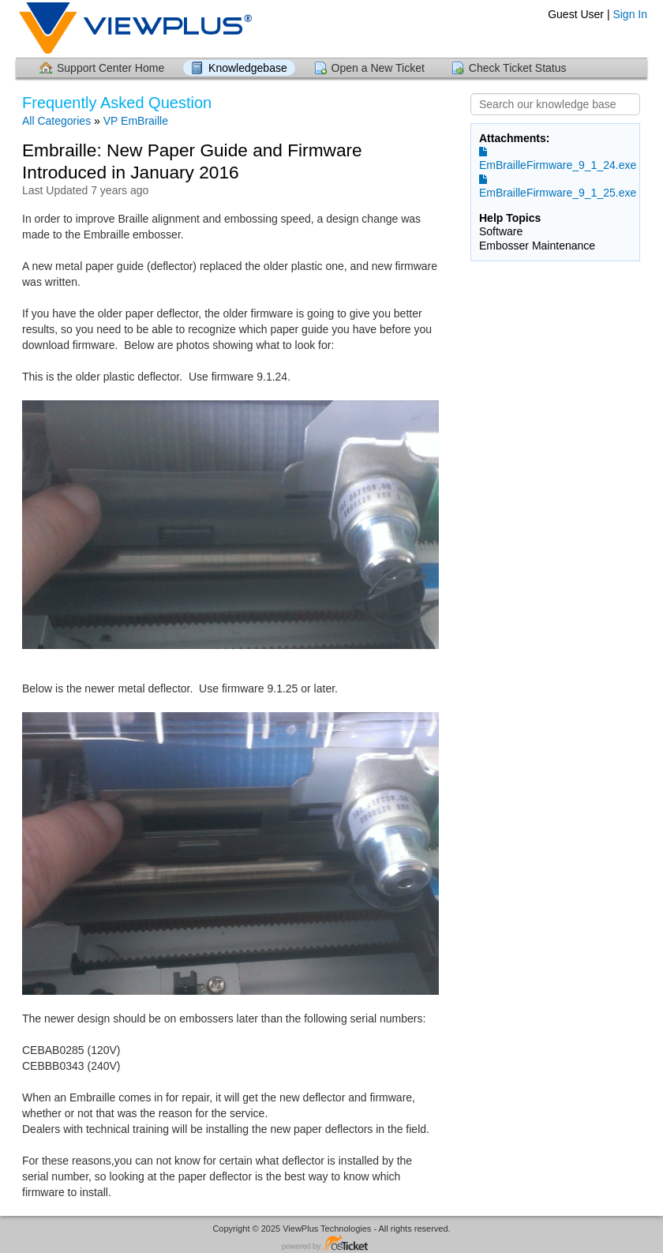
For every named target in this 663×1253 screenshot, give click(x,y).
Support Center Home (110, 68)
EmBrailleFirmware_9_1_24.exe (557, 158)
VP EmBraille (135, 120)
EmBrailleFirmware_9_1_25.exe (557, 186)
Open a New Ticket (378, 68)
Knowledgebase (247, 68)
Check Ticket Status (518, 68)
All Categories (56, 120)
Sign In (629, 14)
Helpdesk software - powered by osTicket (331, 1244)
